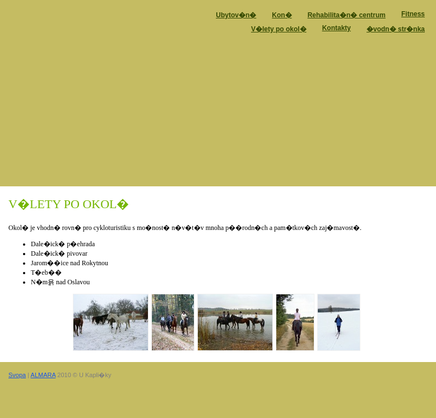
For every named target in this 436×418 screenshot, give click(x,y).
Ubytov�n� (236, 15)
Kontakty (336, 28)
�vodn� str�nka (396, 29)
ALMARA (43, 375)
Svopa (17, 375)
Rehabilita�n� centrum (347, 15)
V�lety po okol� (279, 29)
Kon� (281, 15)
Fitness (413, 14)
